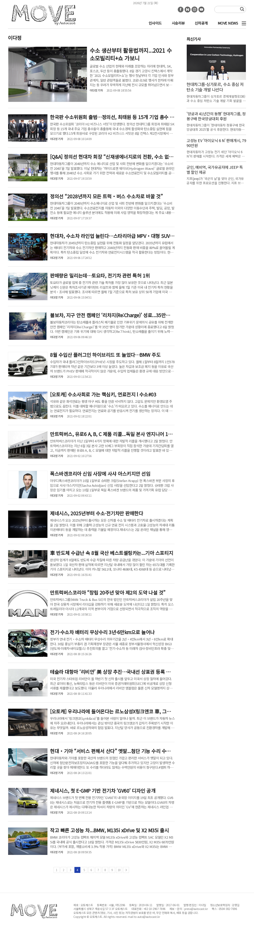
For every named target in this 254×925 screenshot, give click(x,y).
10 (119, 870)
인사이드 (155, 23)
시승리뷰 (178, 23)
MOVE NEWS (228, 23)
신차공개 (201, 23)
